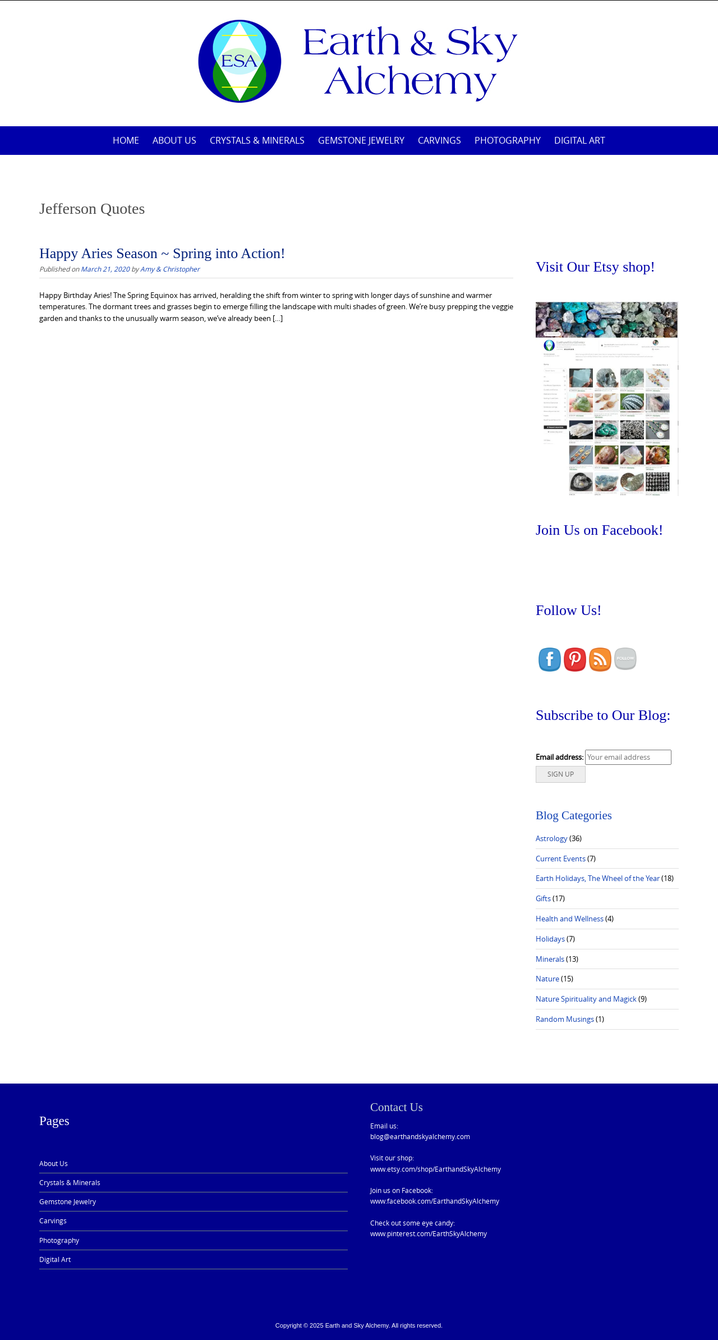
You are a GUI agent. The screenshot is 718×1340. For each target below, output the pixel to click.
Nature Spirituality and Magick (586, 999)
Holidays (550, 939)
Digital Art (579, 140)
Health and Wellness (570, 919)
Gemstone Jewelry (361, 140)
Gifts (543, 898)
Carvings (439, 140)
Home (126, 140)
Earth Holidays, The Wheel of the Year (598, 878)
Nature (547, 979)
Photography (508, 140)
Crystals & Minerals (257, 140)
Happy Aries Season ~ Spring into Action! (162, 253)
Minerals (550, 959)
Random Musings (565, 1019)
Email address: (559, 757)
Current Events (561, 858)
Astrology (552, 838)
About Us (174, 140)
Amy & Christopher (170, 268)
